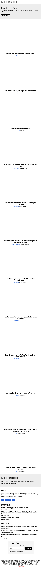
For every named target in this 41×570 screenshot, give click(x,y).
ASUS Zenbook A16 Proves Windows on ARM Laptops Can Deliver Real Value (20, 91)
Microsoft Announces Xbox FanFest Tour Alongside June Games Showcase (20, 356)
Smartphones (16, 320)
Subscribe (28, 548)
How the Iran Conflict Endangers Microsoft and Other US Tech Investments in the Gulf (20, 430)
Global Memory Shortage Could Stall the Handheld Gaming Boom (20, 279)
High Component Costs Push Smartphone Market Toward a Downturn (20, 317)
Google (17, 395)
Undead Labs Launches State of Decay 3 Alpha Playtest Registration (20, 203)
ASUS (17, 93)
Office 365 (16, 168)
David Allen (22, 130)
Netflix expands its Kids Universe (20, 128)
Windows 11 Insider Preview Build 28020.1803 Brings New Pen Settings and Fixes (20, 241)
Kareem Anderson (21, 55)
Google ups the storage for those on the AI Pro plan (20, 393)
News (18, 130)
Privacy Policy (21, 566)
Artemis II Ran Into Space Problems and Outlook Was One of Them (20, 165)
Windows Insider (16, 244)
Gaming (16, 206)
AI (16, 55)
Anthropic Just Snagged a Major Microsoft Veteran (20, 54)
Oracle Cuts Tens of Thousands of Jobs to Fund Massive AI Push (20, 468)
